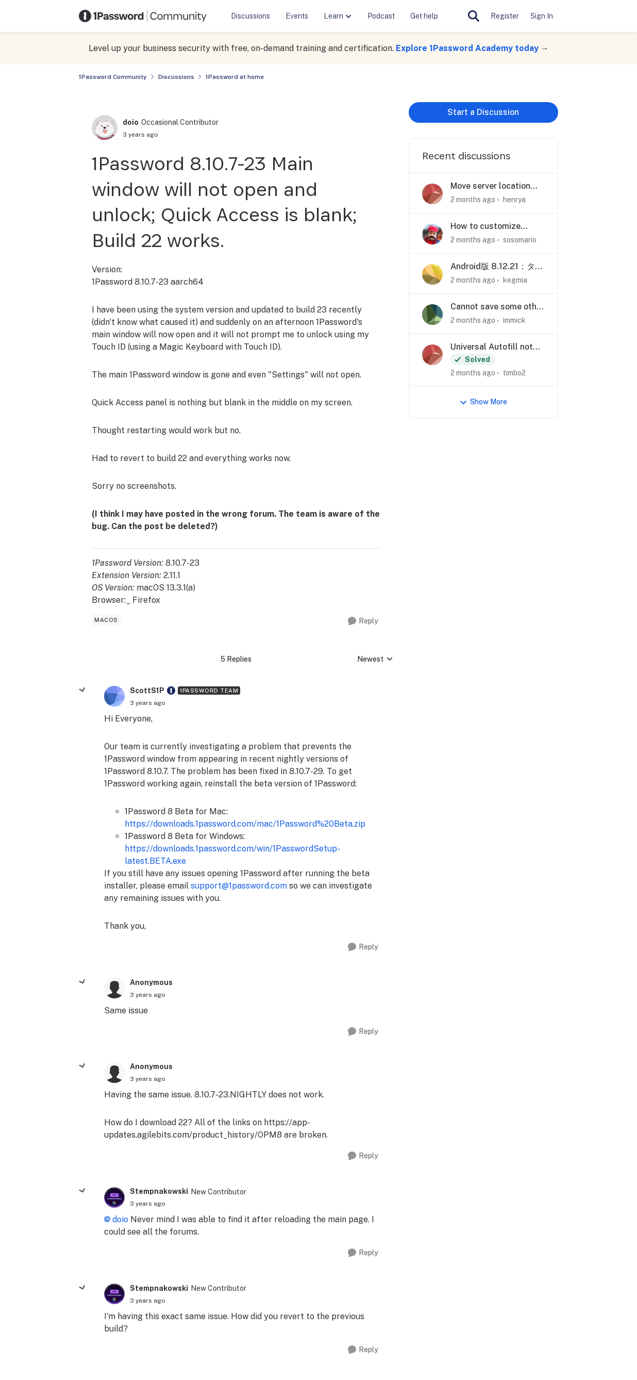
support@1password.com (239, 886)
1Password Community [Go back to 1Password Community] (113, 76)
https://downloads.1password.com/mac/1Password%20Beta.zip (245, 824)
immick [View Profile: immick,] (514, 320)
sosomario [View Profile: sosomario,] (520, 240)
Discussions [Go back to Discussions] (176, 76)
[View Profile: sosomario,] (432, 234)
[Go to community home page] (143, 16)
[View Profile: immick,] (432, 314)
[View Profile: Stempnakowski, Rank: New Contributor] (114, 1197)
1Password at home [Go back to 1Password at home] (235, 76)
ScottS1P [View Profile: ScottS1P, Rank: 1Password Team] (147, 690)
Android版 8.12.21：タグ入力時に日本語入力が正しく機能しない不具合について (496, 266)
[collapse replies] (82, 690)
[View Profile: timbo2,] (432, 354)
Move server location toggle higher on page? (496, 186)
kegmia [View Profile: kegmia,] (515, 280)
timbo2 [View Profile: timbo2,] (514, 372)
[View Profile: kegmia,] (432, 274)
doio (120, 1219)
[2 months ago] (472, 199)
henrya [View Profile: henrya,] (514, 199)
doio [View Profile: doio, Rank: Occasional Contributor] (131, 122)
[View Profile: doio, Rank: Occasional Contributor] (105, 128)
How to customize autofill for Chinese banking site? (487, 226)
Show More (483, 402)
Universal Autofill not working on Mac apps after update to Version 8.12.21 (495, 347)
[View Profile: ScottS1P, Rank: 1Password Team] (114, 696)
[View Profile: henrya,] (432, 194)
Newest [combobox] (375, 660)
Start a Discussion (483, 112)
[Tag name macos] (106, 620)
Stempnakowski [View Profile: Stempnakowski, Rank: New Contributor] (159, 1191)
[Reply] (363, 621)
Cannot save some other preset (497, 307)
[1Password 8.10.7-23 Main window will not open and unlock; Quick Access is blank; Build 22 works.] (147, 703)
